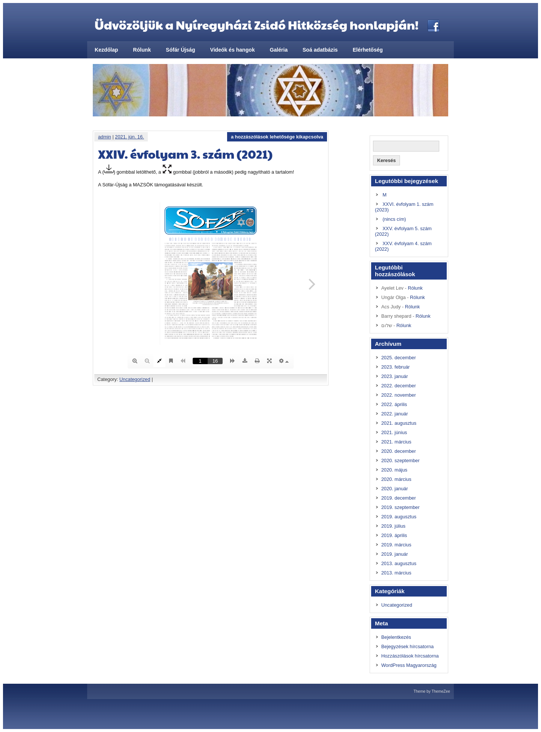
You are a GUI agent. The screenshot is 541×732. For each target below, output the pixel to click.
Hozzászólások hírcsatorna (410, 656)
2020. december (398, 451)
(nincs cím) (394, 219)
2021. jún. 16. (129, 137)
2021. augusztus (398, 423)
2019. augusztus (398, 516)
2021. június (394, 432)
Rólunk (142, 50)
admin (104, 137)
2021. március (396, 442)
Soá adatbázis (320, 50)
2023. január (394, 376)
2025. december (398, 357)
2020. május (394, 470)
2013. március (396, 573)
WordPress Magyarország (409, 665)
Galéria (279, 50)
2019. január (394, 554)
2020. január (394, 488)
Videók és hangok (232, 50)
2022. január (394, 414)
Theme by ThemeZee (431, 691)
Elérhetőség (368, 50)
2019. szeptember (400, 507)
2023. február (395, 367)
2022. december (398, 385)
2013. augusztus (398, 563)
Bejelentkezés (396, 637)
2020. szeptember (400, 460)
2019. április (394, 535)
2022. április (394, 404)
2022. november (398, 395)
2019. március (396, 545)
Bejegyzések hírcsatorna (407, 646)
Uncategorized (134, 379)
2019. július (393, 526)
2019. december (398, 498)
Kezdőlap (106, 50)
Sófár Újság (180, 50)
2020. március (396, 479)
